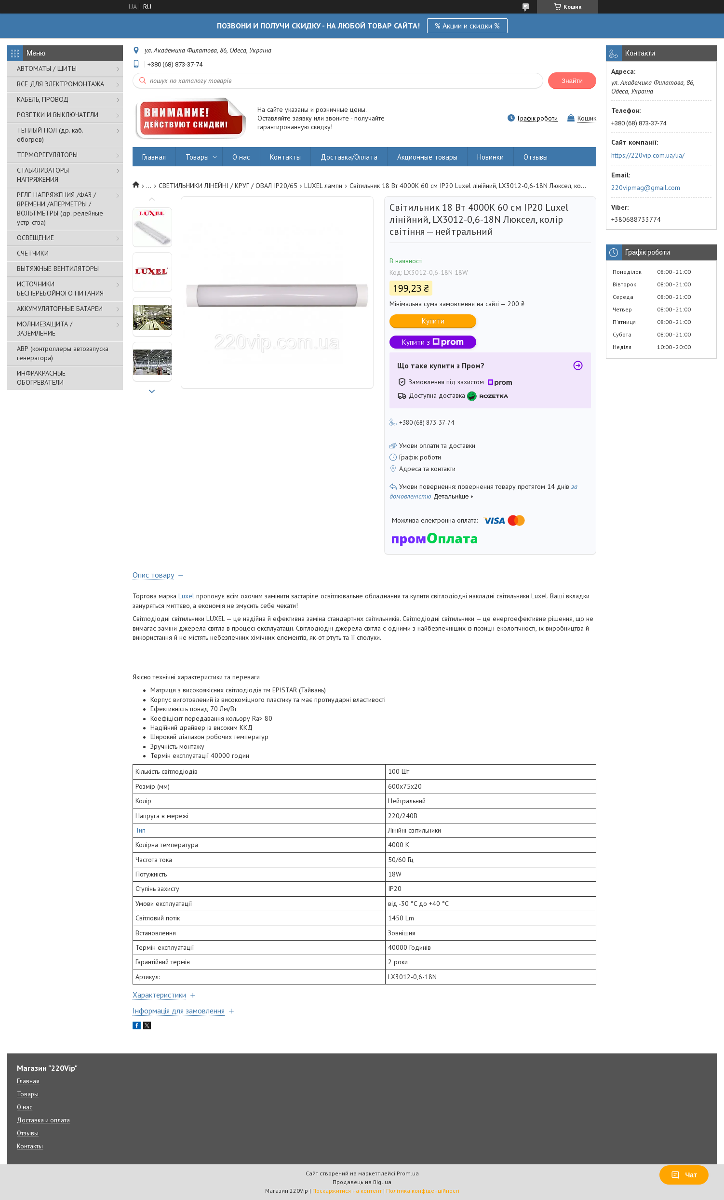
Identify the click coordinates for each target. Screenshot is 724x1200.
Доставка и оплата (43, 1120)
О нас (241, 157)
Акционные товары (427, 157)
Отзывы (535, 157)
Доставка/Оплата (349, 157)
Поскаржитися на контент (347, 1190)
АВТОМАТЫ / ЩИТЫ (47, 68)
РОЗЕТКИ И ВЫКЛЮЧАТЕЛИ (57, 114)
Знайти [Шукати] (572, 80)
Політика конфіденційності (422, 1190)
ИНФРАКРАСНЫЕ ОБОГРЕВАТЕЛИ (41, 378)
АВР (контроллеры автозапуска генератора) (62, 353)
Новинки (490, 157)
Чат (684, 1175)
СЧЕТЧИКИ (33, 253)
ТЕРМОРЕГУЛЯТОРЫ (47, 154)
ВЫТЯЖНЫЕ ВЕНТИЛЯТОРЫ (58, 268)
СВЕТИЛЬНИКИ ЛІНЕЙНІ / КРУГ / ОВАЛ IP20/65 (228, 185)
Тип (140, 830)
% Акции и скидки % (467, 25)
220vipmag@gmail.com (645, 187)
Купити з (433, 342)
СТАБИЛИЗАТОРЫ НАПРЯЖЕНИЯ (43, 175)
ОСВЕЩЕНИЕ (35, 237)
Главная (154, 157)
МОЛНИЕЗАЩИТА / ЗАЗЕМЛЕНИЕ (44, 328)
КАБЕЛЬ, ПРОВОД (42, 99)
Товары (197, 157)
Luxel (186, 596)
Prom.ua (408, 1173)
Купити (433, 320)
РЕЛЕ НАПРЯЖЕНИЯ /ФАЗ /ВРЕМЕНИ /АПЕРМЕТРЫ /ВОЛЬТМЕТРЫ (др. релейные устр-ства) (60, 208)
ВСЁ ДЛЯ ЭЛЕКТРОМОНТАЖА (60, 84)
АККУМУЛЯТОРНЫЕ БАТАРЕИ (60, 308)
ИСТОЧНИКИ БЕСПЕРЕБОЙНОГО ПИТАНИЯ (60, 288)
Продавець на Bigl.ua (362, 1182)
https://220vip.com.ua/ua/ (647, 155)
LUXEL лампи (323, 185)
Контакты (285, 157)
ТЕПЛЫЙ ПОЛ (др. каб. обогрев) (50, 135)
